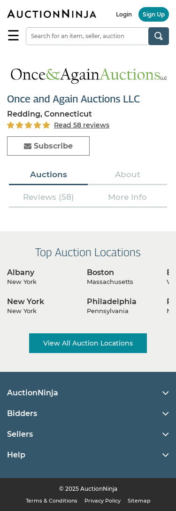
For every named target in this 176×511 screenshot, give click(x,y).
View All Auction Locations (88, 343)
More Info (127, 197)
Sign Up (154, 14)
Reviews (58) (48, 197)
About (127, 174)
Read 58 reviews (81, 125)
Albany (20, 272)
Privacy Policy (102, 500)
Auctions (48, 174)
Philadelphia (112, 301)
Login (124, 14)
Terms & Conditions (51, 500)
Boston (100, 272)
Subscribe (48, 146)
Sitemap (139, 500)
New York (25, 301)
